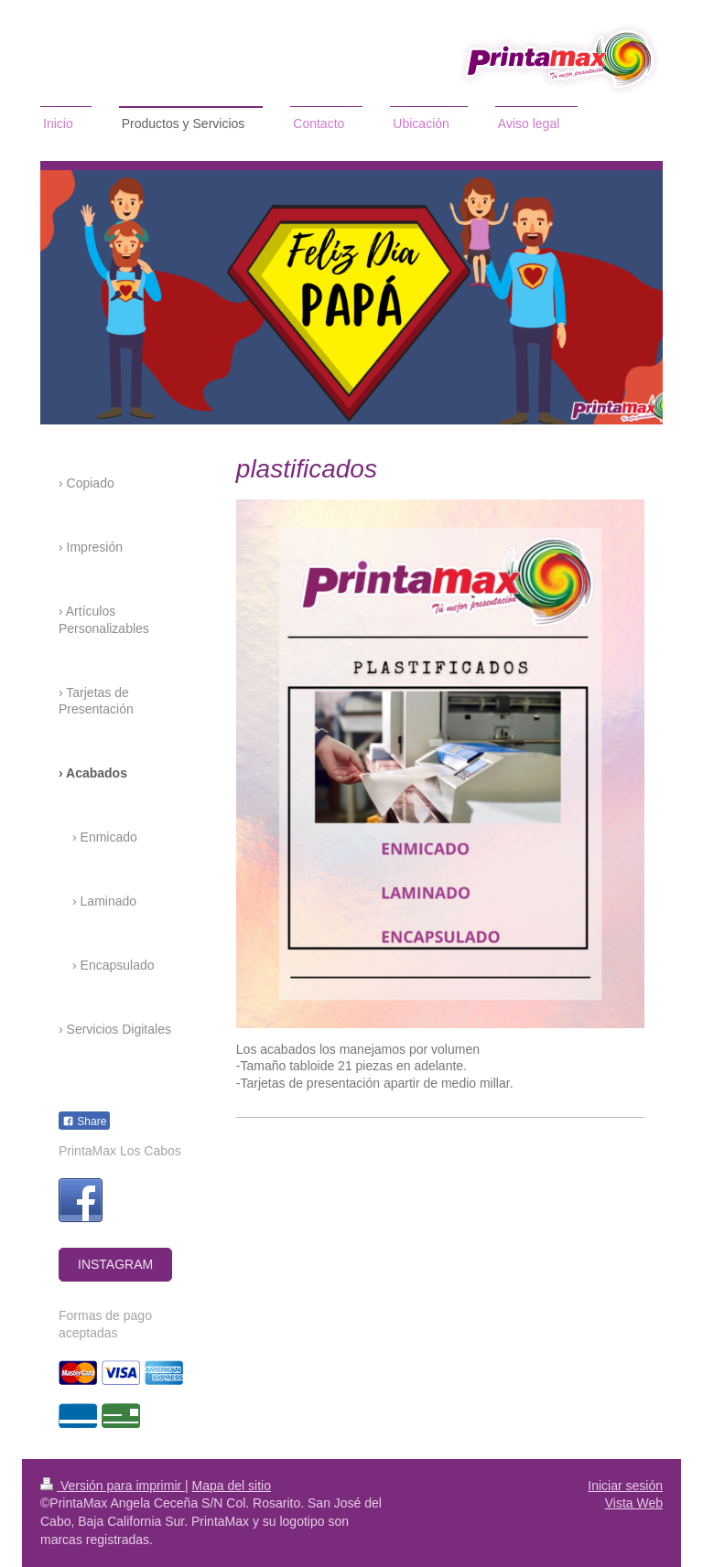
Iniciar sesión (625, 1485)
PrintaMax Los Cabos (120, 1150)
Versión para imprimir (112, 1485)
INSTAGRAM (115, 1264)
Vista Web (634, 1503)
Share (84, 1121)
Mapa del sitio (231, 1485)
